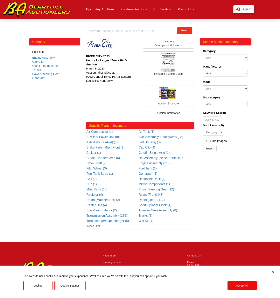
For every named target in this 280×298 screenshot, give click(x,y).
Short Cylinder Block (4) (155, 205)
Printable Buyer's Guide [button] (168, 64)
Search (184, 30)
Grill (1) (92, 179)
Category (209, 51)
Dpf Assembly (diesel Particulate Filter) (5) (161, 158)
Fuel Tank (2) (148, 168)
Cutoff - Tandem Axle (45, 65)
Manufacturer (212, 66)
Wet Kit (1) (146, 220)
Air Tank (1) (147, 131)
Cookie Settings (70, 285)
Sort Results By (214, 125)
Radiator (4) (95, 194)
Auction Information (168, 113)
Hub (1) (92, 184)
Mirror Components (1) (154, 184)
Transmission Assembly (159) (107, 215)
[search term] (132, 30)
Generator (39, 78)
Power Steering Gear (46, 74)
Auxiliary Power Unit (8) (103, 137)
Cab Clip (38, 61)
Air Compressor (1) (100, 131)
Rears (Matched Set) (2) (103, 200)
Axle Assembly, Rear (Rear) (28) (161, 137)
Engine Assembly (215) (155, 163)
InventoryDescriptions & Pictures (168, 43)
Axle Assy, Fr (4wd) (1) (102, 142)
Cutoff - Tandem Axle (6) (103, 158)
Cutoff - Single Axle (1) (154, 152)
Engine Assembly (43, 57)
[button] (243, 9)
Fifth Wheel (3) (97, 168)
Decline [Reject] (38, 285)
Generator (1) (148, 173)
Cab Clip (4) (147, 147)
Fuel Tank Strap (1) (100, 173)
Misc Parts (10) (97, 189)
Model (207, 81)
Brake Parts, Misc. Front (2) (106, 147)
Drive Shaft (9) (97, 163)
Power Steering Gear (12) (156, 189)
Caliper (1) (94, 152)
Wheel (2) (93, 226)
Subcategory (212, 97)
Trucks (36, 69)
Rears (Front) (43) (151, 194)
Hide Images (216, 140)
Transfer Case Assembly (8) (158, 210)
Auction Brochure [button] (168, 96)
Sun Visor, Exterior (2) (102, 210)
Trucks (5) (145, 215)
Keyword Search (214, 112)
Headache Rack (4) (152, 179)
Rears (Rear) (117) (152, 200)
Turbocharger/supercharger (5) (108, 220)
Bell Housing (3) (150, 142)
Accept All (242, 285)
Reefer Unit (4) (97, 205)
